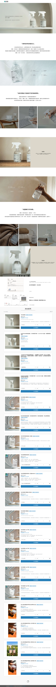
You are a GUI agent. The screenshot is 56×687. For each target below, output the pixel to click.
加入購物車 (36, 327)
